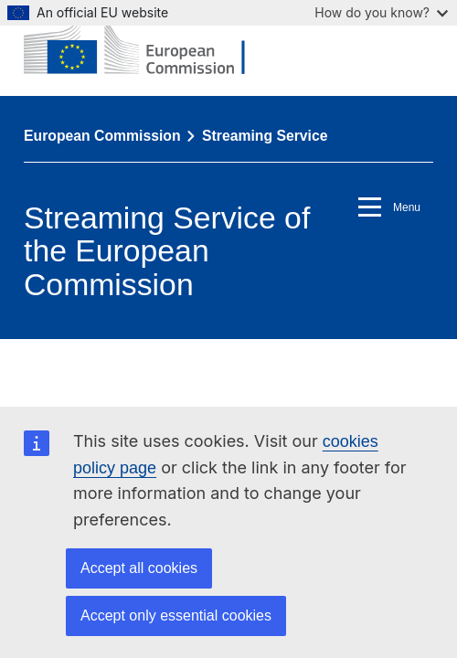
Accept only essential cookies (175, 615)
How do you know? (381, 12)
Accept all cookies (138, 568)
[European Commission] (148, 47)
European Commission (102, 135)
